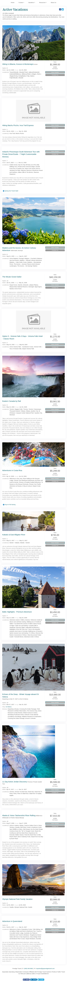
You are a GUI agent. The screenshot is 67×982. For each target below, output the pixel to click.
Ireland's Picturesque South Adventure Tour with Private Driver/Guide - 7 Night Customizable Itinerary (21, 154)
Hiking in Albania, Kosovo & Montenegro (18, 64)
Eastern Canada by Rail (11, 401)
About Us (53, 2)
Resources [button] (42, 2)
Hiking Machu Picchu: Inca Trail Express (18, 125)
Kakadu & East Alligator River (13, 535)
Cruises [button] (21, 2)
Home (12, 2)
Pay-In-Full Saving (10, 504)
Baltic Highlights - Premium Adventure (17, 612)
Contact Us (55, 75)
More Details (55, 72)
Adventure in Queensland (12, 921)
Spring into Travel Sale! (11, 191)
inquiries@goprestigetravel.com (45, 968)
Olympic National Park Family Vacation (17, 899)
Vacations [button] (31, 2)
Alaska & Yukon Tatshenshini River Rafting (18, 815)
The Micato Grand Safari (11, 277)
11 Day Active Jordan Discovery (14, 782)
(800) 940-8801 (28, 968)
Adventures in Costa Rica (12, 470)
